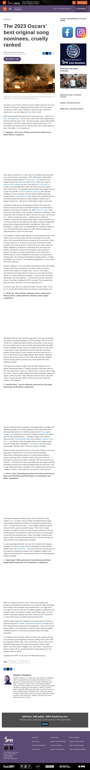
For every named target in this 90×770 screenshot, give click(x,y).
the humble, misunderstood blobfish (28, 623)
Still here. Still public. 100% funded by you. (45, 716)
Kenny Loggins (45, 432)
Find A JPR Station (74, 737)
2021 (5, 119)
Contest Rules (36, 749)
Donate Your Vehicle (56, 745)
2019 (16, 119)
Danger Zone (8, 434)
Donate (83, 3)
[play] (4, 9)
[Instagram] (80, 32)
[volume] (10, 9)
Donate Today (54, 737)
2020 (9, 119)
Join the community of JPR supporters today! (57, 720)
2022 (52, 116)
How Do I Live (42, 210)
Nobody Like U (31, 180)
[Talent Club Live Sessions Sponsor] (73, 54)
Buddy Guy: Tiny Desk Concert (71, 109)
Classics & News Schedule (76, 741)
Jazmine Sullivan (25, 191)
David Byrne (21, 549)
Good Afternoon (21, 196)
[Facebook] (67, 32)
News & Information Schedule (77, 749)
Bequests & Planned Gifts (58, 749)
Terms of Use (35, 741)
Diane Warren (32, 112)
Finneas (33, 182)
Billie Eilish (22, 182)
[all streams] (81, 8)
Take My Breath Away (22, 439)
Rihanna (49, 340)
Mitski (11, 549)
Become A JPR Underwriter (58, 741)
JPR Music (7, 19)
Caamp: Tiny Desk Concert (70, 103)
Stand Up (36, 191)
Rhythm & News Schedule (76, 745)
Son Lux (12, 521)
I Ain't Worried (34, 444)
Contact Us (35, 737)
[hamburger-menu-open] (4, 2)
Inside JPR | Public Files (38, 745)
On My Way (43, 184)
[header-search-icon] (74, 2)
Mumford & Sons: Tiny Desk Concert (70, 96)
